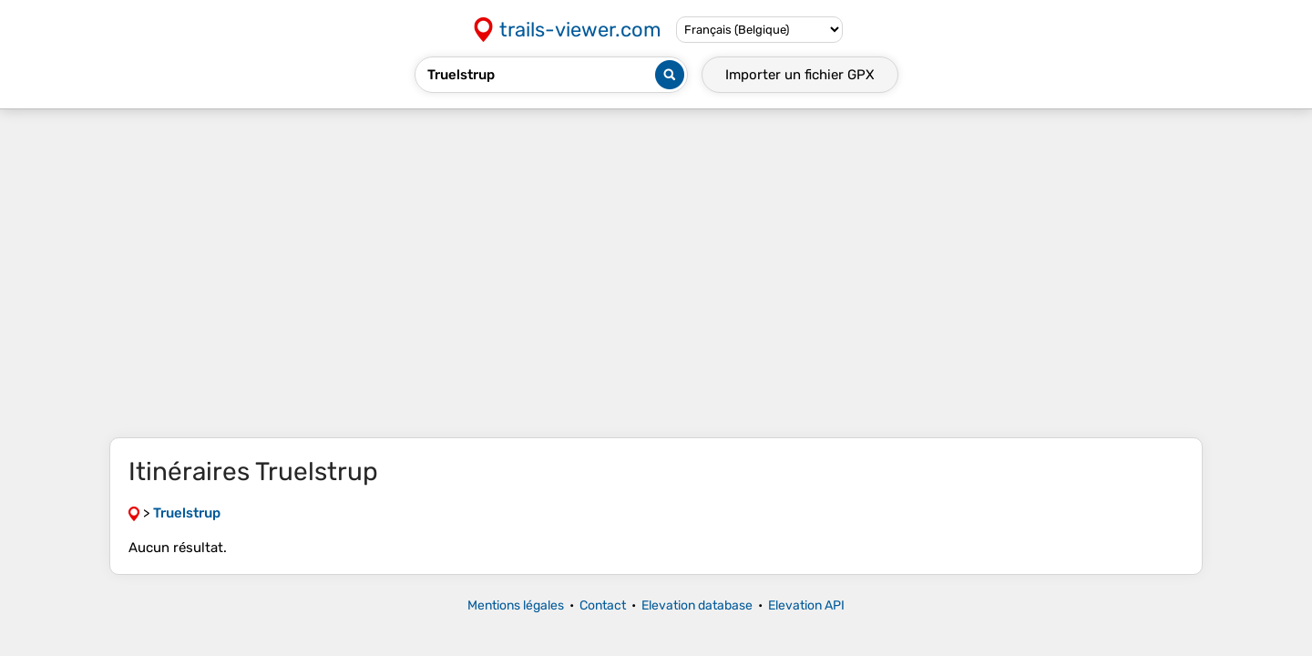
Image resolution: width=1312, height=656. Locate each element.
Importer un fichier (800, 75)
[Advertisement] (656, 273)
